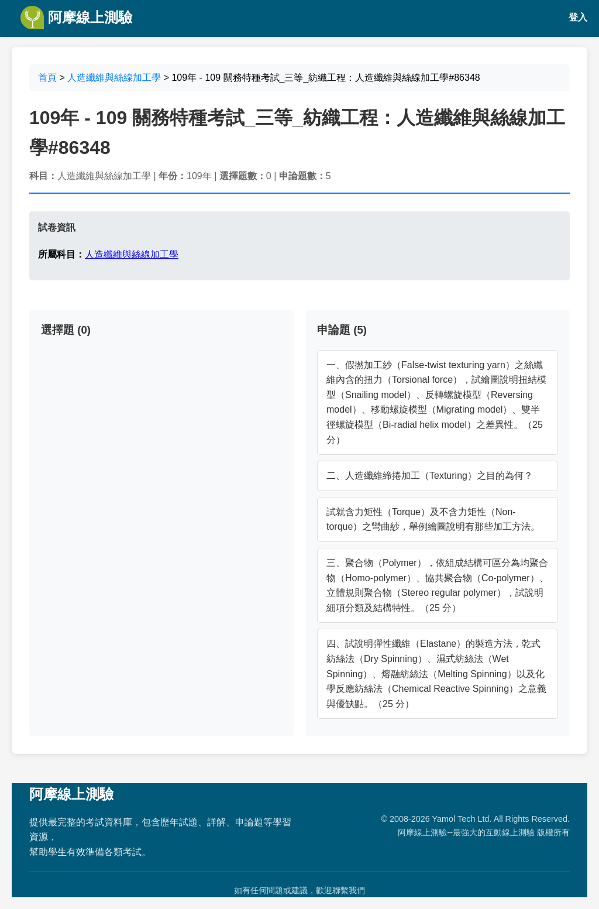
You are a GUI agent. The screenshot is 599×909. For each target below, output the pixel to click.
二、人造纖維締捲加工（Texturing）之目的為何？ (429, 476)
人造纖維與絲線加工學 (114, 78)
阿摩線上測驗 (76, 17)
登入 (578, 17)
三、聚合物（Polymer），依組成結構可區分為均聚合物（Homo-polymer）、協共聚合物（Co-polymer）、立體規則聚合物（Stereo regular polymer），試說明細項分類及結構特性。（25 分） (437, 585)
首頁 (47, 78)
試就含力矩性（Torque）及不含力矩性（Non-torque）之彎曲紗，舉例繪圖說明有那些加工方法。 (433, 519)
